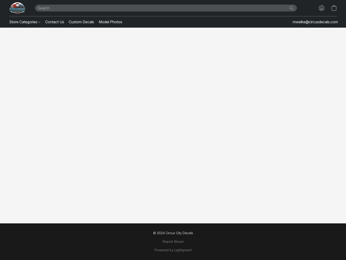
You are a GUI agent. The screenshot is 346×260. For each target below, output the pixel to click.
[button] (17, 8)
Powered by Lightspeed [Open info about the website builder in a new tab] (173, 250)
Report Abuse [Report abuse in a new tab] (173, 241)
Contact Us (54, 22)
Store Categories (24, 22)
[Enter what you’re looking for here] (166, 8)
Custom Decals (81, 22)
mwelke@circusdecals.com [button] (315, 22)
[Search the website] (291, 8)
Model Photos (110, 22)
